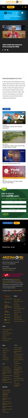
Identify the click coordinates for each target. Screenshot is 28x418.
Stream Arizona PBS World (19, 321)
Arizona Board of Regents (16, 290)
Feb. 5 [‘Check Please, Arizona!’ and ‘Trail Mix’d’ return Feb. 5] (4, 125)
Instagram (8, 317)
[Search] (22, 7)
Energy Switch (17, 304)
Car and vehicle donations (17, 385)
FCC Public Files (8, 299)
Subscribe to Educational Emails (7, 410)
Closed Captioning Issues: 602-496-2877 (8, 306)
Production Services (18, 356)
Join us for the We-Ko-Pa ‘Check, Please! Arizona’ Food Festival (12, 182)
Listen (3, 326)
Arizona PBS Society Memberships (18, 369)
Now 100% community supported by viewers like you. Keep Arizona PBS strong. (12, 15)
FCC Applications (8, 302)
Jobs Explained (17, 306)
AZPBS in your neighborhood (5, 394)
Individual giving (17, 374)
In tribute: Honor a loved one (19, 381)
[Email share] (8, 50)
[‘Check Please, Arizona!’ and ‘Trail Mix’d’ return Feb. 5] (14, 112)
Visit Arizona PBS (17, 363)
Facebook (7, 314)
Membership (16, 376)
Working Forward (17, 312)
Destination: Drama (18, 315)
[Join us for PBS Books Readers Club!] (14, 150)
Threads (7, 322)
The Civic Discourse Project (19, 308)
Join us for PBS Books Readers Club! (11, 163)
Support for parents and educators (7, 404)
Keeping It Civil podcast (7, 338)
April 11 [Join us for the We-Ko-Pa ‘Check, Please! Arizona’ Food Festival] (4, 179)
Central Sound (5, 331)
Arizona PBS (10, 282)
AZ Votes (4, 354)
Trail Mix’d (16, 303)
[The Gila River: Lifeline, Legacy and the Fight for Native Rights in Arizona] (14, 131)
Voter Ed (4, 356)
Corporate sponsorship (18, 378)
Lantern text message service (6, 373)
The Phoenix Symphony (7, 333)
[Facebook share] (3, 50)
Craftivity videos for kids (7, 375)
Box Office (16, 361)
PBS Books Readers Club (18, 359)
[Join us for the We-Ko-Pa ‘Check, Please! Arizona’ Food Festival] (14, 166)
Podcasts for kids (5, 377)
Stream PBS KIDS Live (6, 369)
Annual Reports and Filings (18, 352)
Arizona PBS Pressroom (18, 354)
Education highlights (6, 390)
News (3, 345)
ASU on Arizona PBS (18, 319)
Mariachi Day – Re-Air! (8, 247)
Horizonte (4, 352)
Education (4, 387)
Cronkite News (5, 357)
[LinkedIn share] (6, 50)
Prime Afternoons (17, 317)
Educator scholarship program (6, 399)
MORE (17, 222)
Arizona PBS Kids (5, 367)
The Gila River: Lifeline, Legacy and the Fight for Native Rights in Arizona (13, 146)
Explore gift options (18, 367)
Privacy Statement (7, 311)
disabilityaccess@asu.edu (8, 270)
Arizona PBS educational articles (7, 407)
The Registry (4, 396)
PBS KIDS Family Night (6, 370)
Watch (15, 296)
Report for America (6, 401)
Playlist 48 (16, 314)
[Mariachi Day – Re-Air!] (14, 229)
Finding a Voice (5, 340)
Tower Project (17, 383)
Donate (7, 296)
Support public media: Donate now (18, 372)
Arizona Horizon (5, 350)
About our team (5, 412)
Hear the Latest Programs (7, 329)
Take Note (4, 336)
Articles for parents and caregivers (7, 380)
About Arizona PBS (17, 349)
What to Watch (17, 299)
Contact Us (16, 365)
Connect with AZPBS (18, 347)
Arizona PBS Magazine (18, 358)
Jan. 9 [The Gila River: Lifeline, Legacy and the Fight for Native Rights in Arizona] (5, 144)
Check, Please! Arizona (18, 301)
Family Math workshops (7, 382)
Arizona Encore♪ (5, 335)
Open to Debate (17, 310)
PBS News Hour (5, 359)
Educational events (6, 392)
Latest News (4, 348)
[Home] (14, 2)
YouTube (7, 320)
